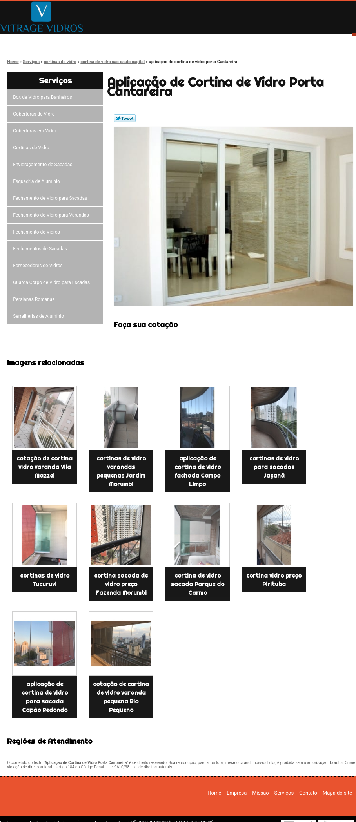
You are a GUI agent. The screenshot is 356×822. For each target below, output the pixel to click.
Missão (139, 40)
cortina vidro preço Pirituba (274, 580)
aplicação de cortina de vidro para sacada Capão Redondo (45, 697)
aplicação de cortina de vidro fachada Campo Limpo (197, 471)
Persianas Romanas (35, 299)
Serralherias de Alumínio (39, 316)
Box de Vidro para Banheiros (43, 97)
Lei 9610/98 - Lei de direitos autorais (140, 767)
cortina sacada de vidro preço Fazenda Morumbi (121, 584)
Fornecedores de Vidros (39, 265)
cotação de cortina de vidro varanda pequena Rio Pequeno (121, 697)
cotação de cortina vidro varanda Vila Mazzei (44, 467)
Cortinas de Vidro (32, 147)
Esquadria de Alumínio (37, 181)
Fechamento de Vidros (37, 232)
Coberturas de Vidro (35, 114)
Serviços (194, 40)
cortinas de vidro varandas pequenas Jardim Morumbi (121, 471)
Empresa (83, 40)
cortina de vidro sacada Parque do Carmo (197, 584)
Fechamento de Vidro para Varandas (52, 215)
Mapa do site (337, 793)
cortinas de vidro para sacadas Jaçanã (274, 467)
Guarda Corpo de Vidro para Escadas (52, 282)
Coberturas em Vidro (35, 131)
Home (27, 40)
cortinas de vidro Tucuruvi (44, 580)
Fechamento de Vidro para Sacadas (51, 198)
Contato (250, 40)
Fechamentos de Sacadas (41, 249)
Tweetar (125, 118)
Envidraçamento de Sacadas (43, 164)
